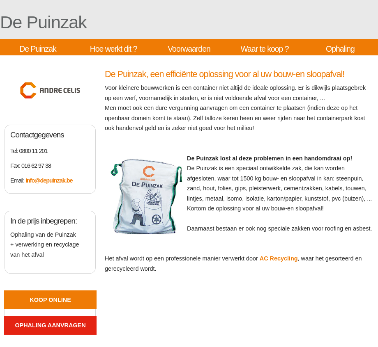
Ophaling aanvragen (50, 325)
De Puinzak (43, 22)
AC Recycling (279, 258)
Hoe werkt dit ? (113, 48)
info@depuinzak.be (49, 180)
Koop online (50, 300)
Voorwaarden (189, 48)
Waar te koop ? (264, 48)
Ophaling (340, 48)
